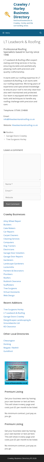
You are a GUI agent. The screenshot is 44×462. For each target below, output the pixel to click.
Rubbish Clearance (12, 281)
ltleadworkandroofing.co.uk (25, 125)
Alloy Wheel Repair (12, 221)
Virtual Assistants (12, 292)
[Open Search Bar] (40, 32)
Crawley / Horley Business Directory (21, 10)
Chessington (9, 340)
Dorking (7, 344)
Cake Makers (9, 228)
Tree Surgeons (10, 288)
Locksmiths (9, 267)
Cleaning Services (11, 238)
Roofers (9, 132)
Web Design (9, 295)
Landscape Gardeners (14, 263)
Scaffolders (9, 284)
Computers (9, 242)
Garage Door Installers (14, 253)
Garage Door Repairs (13, 256)
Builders (7, 224)
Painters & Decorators (14, 270)
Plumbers (8, 274)
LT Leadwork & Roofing (14, 313)
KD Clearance (10, 326)
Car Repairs (9, 231)
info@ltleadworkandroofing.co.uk (19, 119)
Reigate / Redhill (11, 347)
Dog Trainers (10, 245)
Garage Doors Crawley (16, 135)
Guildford (8, 351)
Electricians (9, 249)
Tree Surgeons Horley (16, 139)
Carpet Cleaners (11, 235)
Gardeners (8, 260)
